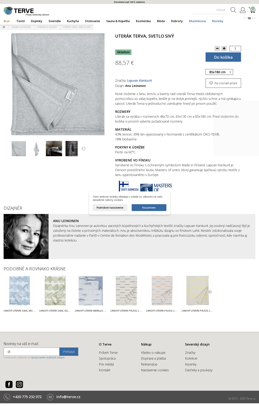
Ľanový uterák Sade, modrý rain (23, 310)
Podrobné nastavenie (110, 207)
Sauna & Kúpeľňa (118, 21)
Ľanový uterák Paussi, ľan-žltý (200, 310)
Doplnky (36, 21)
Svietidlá (55, 21)
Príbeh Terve (108, 352)
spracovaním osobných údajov (48, 357)
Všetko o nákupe (153, 352)
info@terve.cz (68, 396)
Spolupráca (107, 358)
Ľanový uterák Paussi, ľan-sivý (128, 310)
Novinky (217, 21)
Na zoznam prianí (225, 83)
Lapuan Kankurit (139, 80)
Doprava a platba (153, 358)
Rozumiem (149, 207)
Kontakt (104, 370)
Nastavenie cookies (155, 370)
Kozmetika (143, 21)
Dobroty (177, 21)
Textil (20, 21)
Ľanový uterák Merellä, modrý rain (96, 310)
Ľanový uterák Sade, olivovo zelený (61, 310)
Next (210, 292)
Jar (8, 21)
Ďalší (84, 149)
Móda (161, 21)
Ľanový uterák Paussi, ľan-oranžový (168, 310)
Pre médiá (106, 364)
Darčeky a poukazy (198, 370)
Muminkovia (197, 21)
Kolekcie (191, 358)
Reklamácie (149, 364)
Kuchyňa (73, 21)
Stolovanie (92, 21)
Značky (190, 352)
